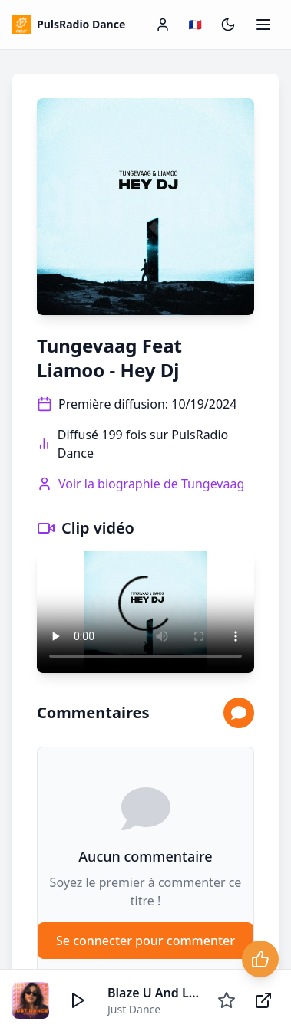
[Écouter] (78, 1000)
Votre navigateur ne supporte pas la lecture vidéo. (145, 612)
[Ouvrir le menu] (263, 24)
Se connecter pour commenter (145, 940)
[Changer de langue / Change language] (195, 24)
